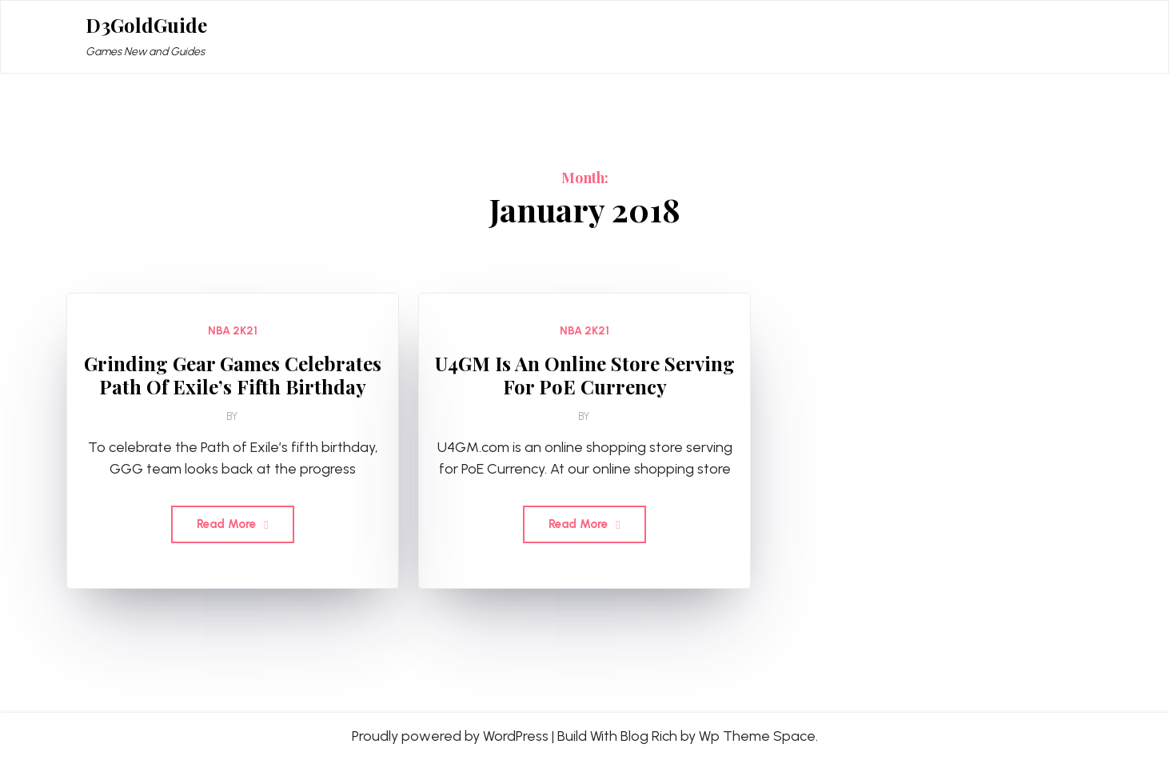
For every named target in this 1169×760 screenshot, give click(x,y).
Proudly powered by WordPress (450, 736)
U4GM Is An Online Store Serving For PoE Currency (585, 375)
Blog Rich (648, 736)
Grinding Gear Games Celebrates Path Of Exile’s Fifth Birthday (232, 375)
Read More (232, 524)
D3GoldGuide (146, 25)
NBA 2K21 (232, 331)
